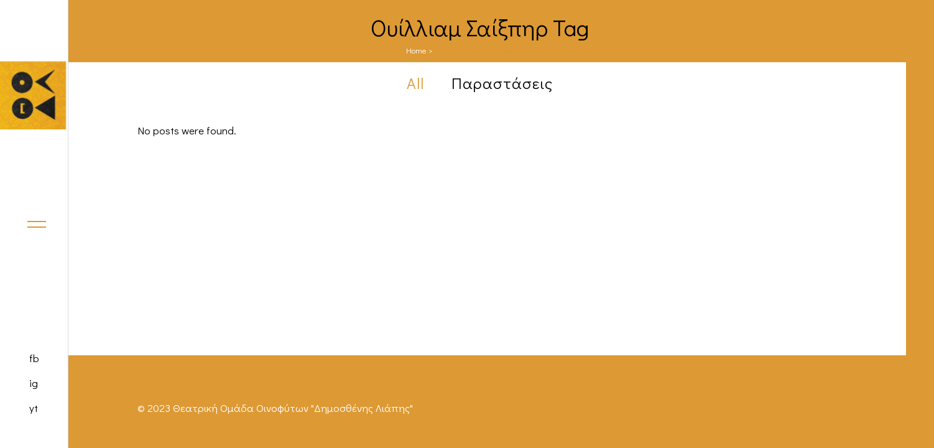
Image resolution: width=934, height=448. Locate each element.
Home (416, 50)
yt (33, 408)
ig (33, 383)
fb (34, 358)
